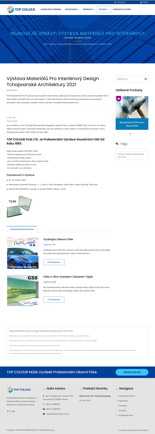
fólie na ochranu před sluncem (90, 350)
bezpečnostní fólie (117, 350)
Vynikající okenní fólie (58, 239)
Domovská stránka (51, 9)
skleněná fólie (76, 350)
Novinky (104, 9)
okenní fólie (55, 350)
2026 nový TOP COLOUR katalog (94, 396)
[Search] (128, 2)
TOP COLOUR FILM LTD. (30, 430)
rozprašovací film (30, 353)
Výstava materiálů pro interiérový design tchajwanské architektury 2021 (85, 44)
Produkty (89, 9)
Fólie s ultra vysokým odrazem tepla (68, 277)
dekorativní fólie (106, 350)
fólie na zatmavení (65, 350)
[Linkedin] (13, 411)
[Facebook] (7, 411)
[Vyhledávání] (115, 2)
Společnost (72, 9)
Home (45, 44)
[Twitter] (10, 411)
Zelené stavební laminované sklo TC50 (131, 155)
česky (145, 2)
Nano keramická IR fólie (16, 353)
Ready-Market (143, 430)
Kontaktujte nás (122, 9)
